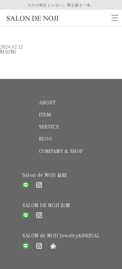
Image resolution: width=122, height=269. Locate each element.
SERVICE (49, 126)
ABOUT (47, 102)
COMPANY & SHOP (61, 151)
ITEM (45, 114)
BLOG (45, 138)
